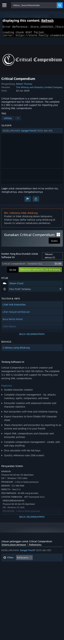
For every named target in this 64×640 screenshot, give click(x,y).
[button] (32, 132)
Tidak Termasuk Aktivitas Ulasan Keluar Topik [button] (28, 564)
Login (5, 190)
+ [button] (18, 120)
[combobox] (34, 5)
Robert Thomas (24, 85)
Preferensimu (35, 546)
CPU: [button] (6, 580)
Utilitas (8, 120)
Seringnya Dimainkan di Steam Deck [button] (23, 574)
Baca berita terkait (13, 321)
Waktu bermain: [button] (12, 569)
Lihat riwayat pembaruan (16, 313)
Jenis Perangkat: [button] (36, 580)
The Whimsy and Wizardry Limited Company (39, 89)
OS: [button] (52, 574)
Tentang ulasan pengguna (13, 546)
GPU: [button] (18, 580)
